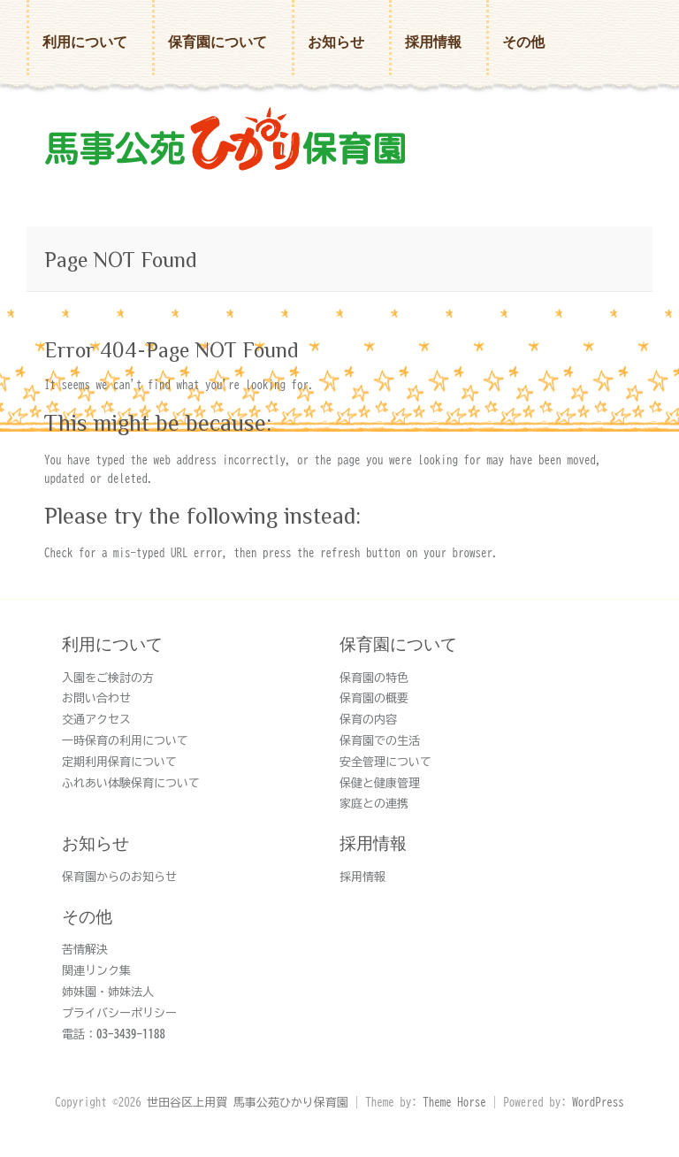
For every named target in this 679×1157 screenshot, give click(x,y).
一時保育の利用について (125, 741)
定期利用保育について (119, 762)
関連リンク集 (96, 971)
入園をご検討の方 (108, 678)
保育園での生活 (380, 741)
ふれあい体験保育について (131, 783)
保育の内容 (368, 719)
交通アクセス (96, 719)
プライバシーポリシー (119, 1013)
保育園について (217, 42)
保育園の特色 (374, 678)
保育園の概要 (374, 698)
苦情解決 (85, 949)
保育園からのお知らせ (119, 877)
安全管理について (385, 762)
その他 (523, 42)
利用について (84, 42)
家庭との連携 (374, 803)
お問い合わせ (96, 698)
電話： (113, 1034)
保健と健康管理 (380, 783)
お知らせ (336, 42)
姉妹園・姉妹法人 (108, 992)
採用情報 (433, 42)
